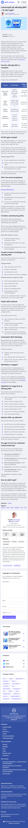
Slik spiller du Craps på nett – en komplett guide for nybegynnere (15, 633)
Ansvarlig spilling (6, 727)
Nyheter (7, 663)
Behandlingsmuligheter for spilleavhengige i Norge (14, 640)
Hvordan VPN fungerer (7, 189)
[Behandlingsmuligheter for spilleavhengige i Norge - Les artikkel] (5, 640)
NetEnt (11, 691)
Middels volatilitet (16, 696)
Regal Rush (5, 755)
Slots (5, 678)
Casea (4, 751)
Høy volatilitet (16, 683)
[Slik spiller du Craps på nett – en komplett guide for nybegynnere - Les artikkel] (5, 633)
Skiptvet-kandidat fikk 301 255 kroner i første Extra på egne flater (14, 770)
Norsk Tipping (7, 688)
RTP (5, 691)
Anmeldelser (7, 683)
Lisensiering (6, 698)
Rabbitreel (5, 746)
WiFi (25, 507)
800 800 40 (14, 719)
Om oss (4, 729)
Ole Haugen (11, 13)
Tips (14, 686)
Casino (3, 507)
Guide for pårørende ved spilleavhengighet (15, 646)
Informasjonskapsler (7, 738)
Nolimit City (17, 693)
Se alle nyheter (6, 773)
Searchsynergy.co (5, 816)
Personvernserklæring (8, 736)
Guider (10, 14)
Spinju (4, 748)
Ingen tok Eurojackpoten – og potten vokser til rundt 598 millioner (14, 762)
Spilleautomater (9, 666)
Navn (4, 600)
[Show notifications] (18, 2)
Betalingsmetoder (17, 698)
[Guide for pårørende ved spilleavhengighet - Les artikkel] (5, 647)
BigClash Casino (6, 753)
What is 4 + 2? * (6, 612)
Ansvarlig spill (17, 688)
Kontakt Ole (17, 565)
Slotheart (4, 744)
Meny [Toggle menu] (24, 2)
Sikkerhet (17, 507)
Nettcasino (6, 681)
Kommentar (5, 581)
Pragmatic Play (7, 693)
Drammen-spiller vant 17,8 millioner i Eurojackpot (12, 766)
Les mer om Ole (7, 565)
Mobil (12, 507)
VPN (22, 507)
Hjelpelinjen (18, 717)
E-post (4, 606)
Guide (7, 507)
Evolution (6, 696)
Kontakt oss (5, 731)
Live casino (6, 686)
